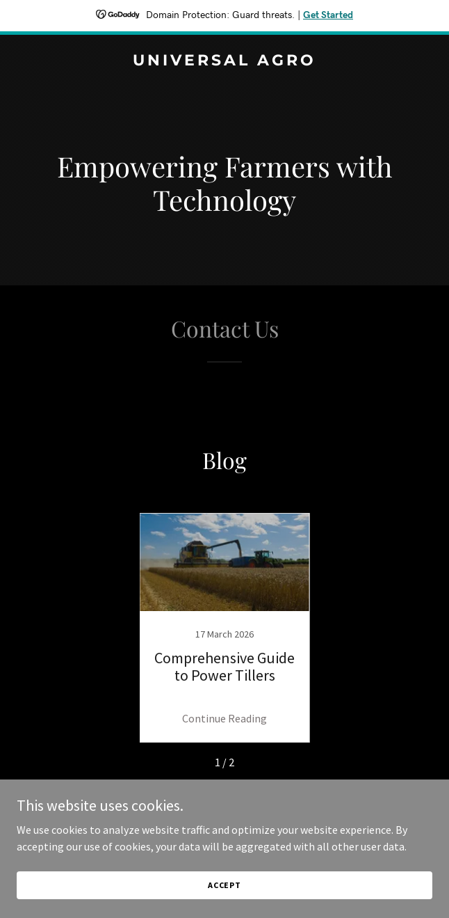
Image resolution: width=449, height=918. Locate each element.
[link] (224, 61)
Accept (224, 885)
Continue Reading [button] (224, 718)
